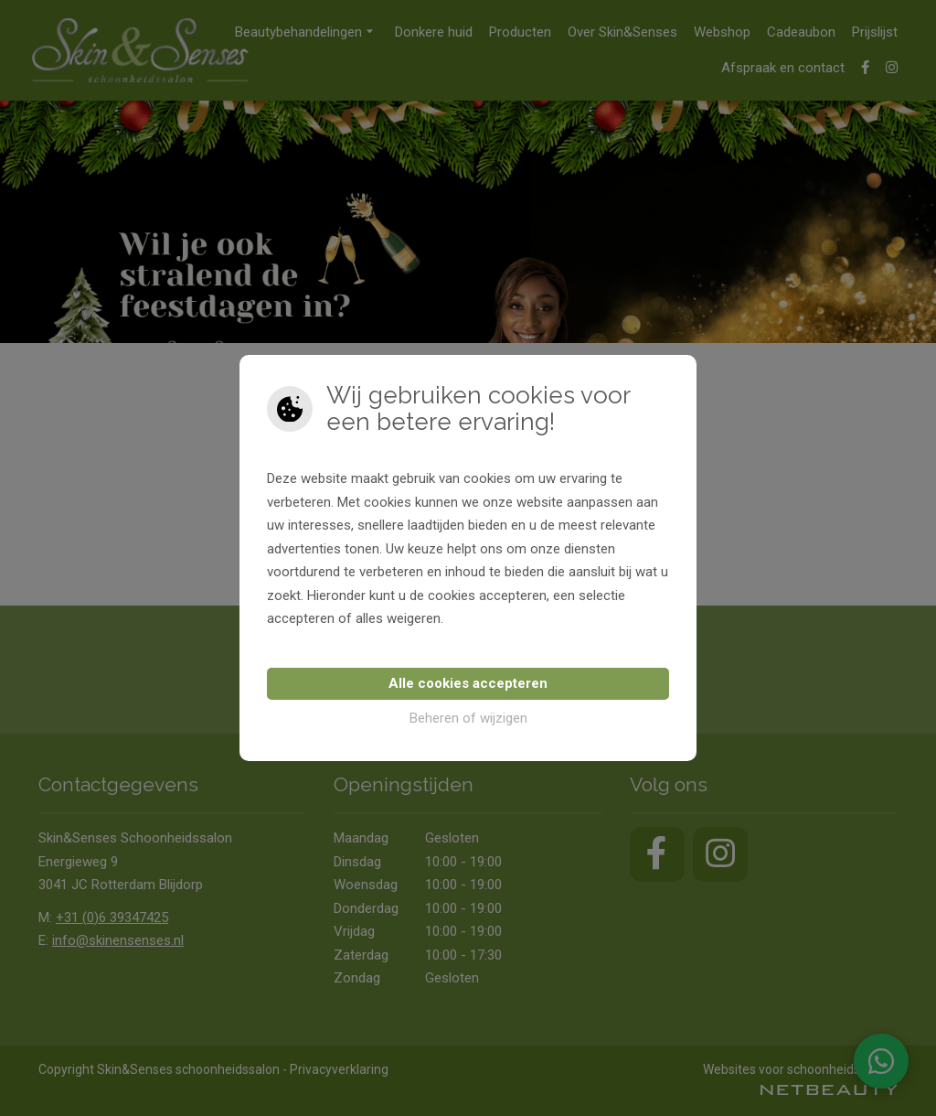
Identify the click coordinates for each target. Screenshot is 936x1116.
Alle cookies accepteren (468, 683)
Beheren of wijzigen (468, 718)
